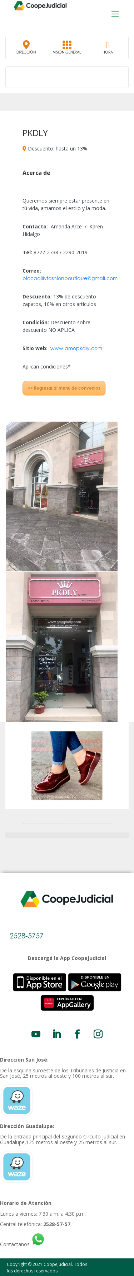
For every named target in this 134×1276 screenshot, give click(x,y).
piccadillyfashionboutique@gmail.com (70, 278)
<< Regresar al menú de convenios (64, 388)
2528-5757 (27, 935)
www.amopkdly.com (76, 348)
